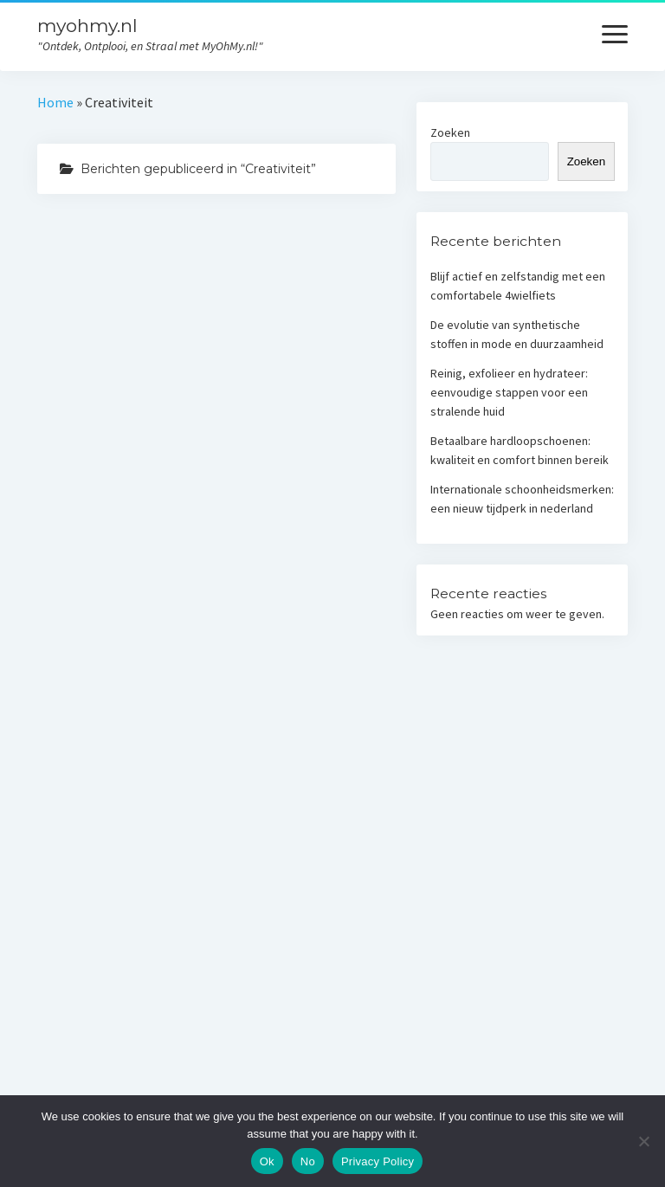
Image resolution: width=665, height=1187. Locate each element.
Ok (267, 1161)
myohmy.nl (87, 25)
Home (55, 102)
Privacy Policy (377, 1161)
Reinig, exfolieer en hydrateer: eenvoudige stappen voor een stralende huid (509, 392)
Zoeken (450, 132)
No (307, 1161)
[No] (643, 1141)
